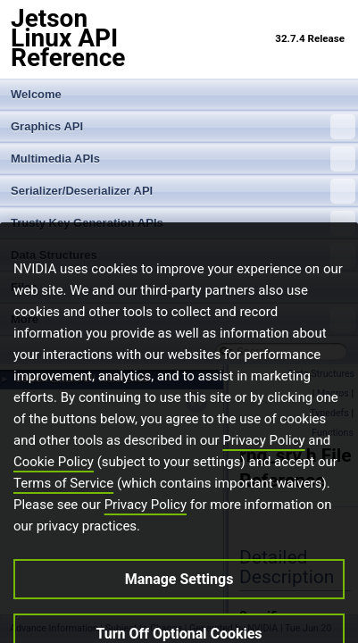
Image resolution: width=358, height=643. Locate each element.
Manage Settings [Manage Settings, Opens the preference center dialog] (179, 589)
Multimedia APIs (183, 158)
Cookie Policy (53, 472)
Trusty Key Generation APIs (183, 223)
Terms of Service (63, 494)
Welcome (36, 94)
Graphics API (183, 126)
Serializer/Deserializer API (183, 191)
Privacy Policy (263, 451)
